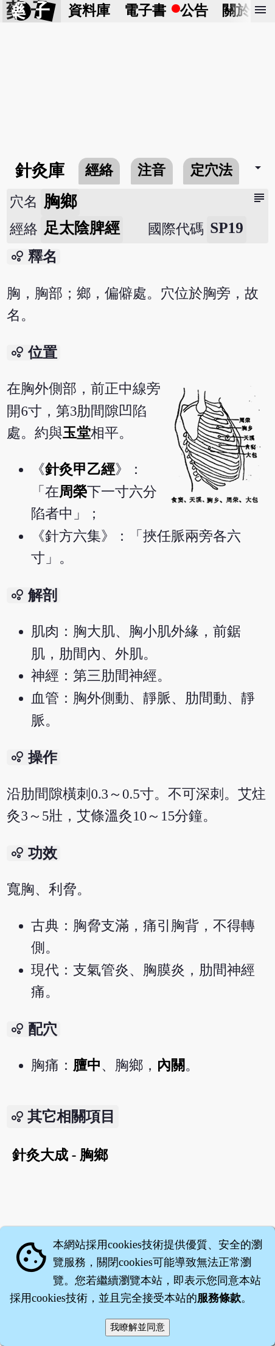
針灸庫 (39, 170)
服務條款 (219, 1298)
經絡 (99, 170)
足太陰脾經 (82, 228)
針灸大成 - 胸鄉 (60, 1155)
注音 (151, 170)
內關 (171, 1065)
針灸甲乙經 (80, 469)
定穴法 (211, 170)
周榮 (73, 491)
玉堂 (77, 433)
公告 (194, 10)
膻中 (87, 1065)
